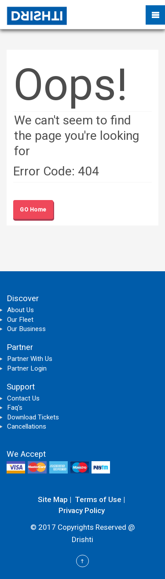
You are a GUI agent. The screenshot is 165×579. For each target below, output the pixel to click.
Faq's (14, 407)
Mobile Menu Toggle (155, 15)
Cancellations (26, 426)
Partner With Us (29, 359)
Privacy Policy (82, 510)
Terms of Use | (100, 499)
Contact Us (23, 398)
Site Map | (54, 499)
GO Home (33, 209)
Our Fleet (20, 320)
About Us (20, 310)
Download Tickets (33, 417)
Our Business (26, 329)
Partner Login (27, 368)
